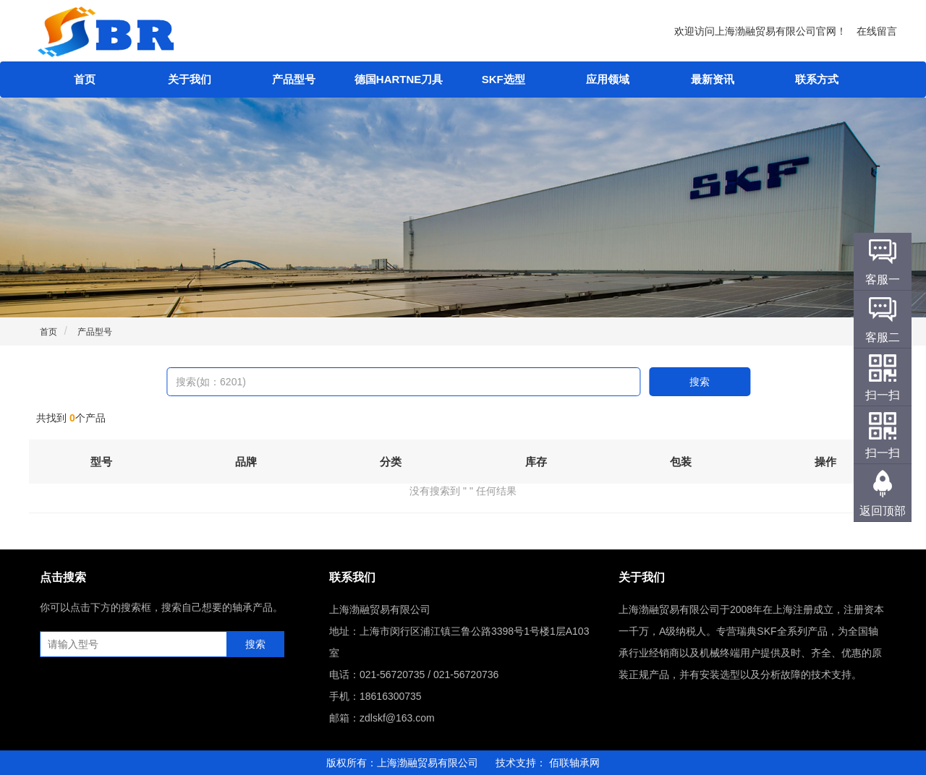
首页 (84, 79)
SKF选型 (503, 79)
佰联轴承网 (574, 762)
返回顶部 (882, 511)
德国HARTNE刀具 (398, 79)
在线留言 (877, 31)
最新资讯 (712, 79)
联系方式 (816, 79)
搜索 (699, 382)
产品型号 (293, 79)
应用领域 (607, 79)
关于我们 (189, 79)
